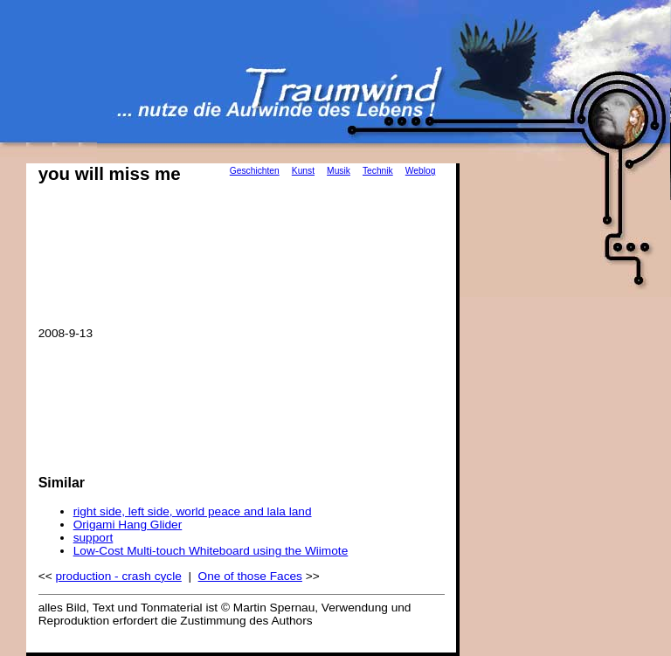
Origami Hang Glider (128, 524)
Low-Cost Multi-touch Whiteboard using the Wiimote (211, 550)
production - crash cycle (118, 576)
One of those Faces (250, 576)
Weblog (420, 171)
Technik (378, 171)
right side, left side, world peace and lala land (192, 511)
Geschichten (255, 171)
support (93, 537)
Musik (338, 171)
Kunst (303, 171)
